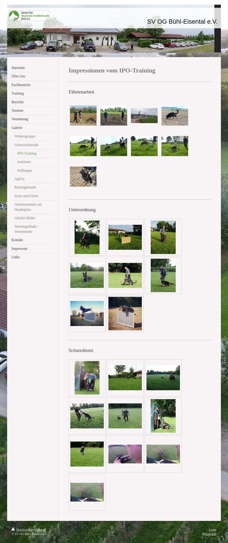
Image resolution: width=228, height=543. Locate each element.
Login (212, 529)
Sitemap (41, 529)
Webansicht (209, 534)
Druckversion (23, 529)
